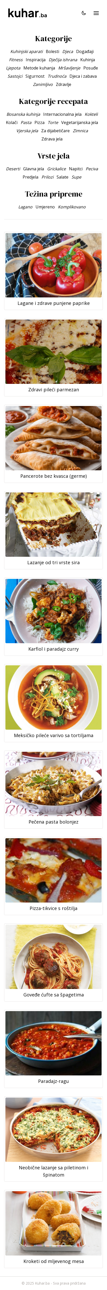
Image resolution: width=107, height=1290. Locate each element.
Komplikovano (72, 207)
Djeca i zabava (83, 76)
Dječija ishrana (63, 60)
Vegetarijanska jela (79, 122)
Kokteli (91, 114)
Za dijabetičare (55, 131)
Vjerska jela (27, 131)
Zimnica (80, 131)
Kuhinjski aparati (26, 51)
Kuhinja (87, 60)
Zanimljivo (43, 84)
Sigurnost (34, 76)
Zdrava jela (52, 139)
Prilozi (47, 177)
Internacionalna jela (62, 114)
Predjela (30, 177)
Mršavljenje (69, 68)
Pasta (26, 122)
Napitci (76, 169)
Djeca (67, 51)
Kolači (11, 122)
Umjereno (45, 207)
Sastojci (14, 76)
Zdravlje (63, 84)
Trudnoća (57, 76)
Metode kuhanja (39, 68)
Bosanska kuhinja (23, 114)
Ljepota (13, 68)
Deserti (13, 169)
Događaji (85, 51)
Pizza (39, 122)
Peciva (92, 169)
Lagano (25, 207)
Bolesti (52, 51)
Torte (53, 122)
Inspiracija (36, 60)
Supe (76, 177)
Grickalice (56, 169)
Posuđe (90, 68)
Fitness (16, 60)
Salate (62, 177)
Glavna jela (33, 169)
